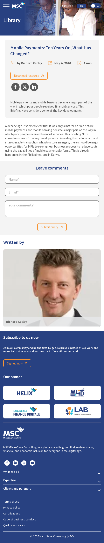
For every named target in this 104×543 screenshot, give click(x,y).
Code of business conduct (19, 519)
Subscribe (67, 6)
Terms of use (11, 501)
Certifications (11, 513)
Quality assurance (14, 525)
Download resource (29, 76)
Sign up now (18, 363)
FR (81, 6)
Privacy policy (11, 507)
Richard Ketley (31, 63)
